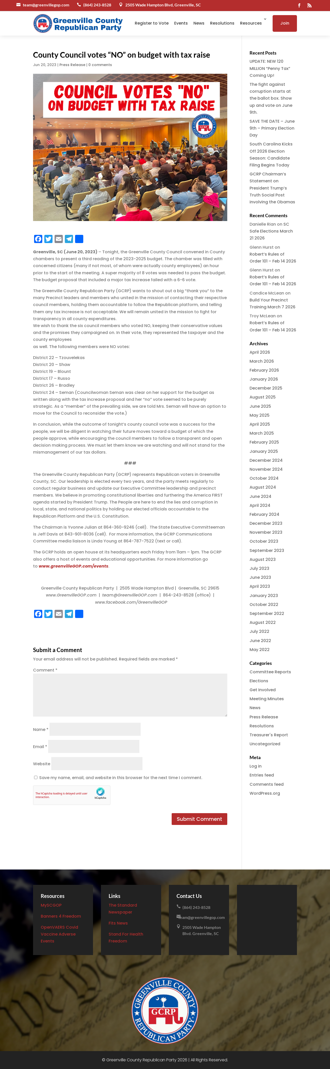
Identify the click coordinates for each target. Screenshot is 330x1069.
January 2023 (264, 596)
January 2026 (264, 379)
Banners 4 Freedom (61, 916)
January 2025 (264, 451)
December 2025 (266, 388)
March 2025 (262, 433)
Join (284, 23)
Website (41, 764)
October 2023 (264, 541)
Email (40, 747)
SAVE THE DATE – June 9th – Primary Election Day (272, 128)
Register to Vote (152, 23)
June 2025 (260, 406)
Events (181, 23)
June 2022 (260, 641)
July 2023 (259, 568)
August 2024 (263, 487)
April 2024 (260, 505)
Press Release (72, 64)
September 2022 (267, 613)
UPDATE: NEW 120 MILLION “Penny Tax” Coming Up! (270, 68)
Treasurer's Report (269, 735)
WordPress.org (265, 793)
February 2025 (264, 442)
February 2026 (264, 370)
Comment (45, 670)
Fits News (118, 923)
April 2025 (260, 424)
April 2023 (260, 586)
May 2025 (260, 415)
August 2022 (263, 622)
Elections (259, 681)
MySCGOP (51, 905)
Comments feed (267, 784)
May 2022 (260, 650)
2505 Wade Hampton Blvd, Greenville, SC (163, 4)
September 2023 (267, 550)
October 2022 (264, 604)
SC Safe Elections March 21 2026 (271, 231)
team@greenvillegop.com (46, 4)
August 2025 (263, 397)
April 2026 (260, 352)
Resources (251, 23)
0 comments (100, 64)
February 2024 (264, 514)
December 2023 (266, 523)
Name (40, 729)
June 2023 (260, 577)
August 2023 (263, 559)
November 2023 (266, 532)
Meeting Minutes (267, 699)
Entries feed (262, 775)
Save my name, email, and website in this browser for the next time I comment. (120, 778)
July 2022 (259, 631)
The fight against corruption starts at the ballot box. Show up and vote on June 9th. (271, 98)
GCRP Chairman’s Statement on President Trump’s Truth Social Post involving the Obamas (272, 188)
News (198, 23)
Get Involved (263, 690)
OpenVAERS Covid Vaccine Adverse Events (59, 934)
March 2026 (262, 361)
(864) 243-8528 (97, 4)
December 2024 (266, 460)
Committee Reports (270, 672)
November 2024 (266, 469)
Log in (256, 766)
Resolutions (222, 23)
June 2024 (260, 496)
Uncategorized (265, 744)
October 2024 (264, 478)
